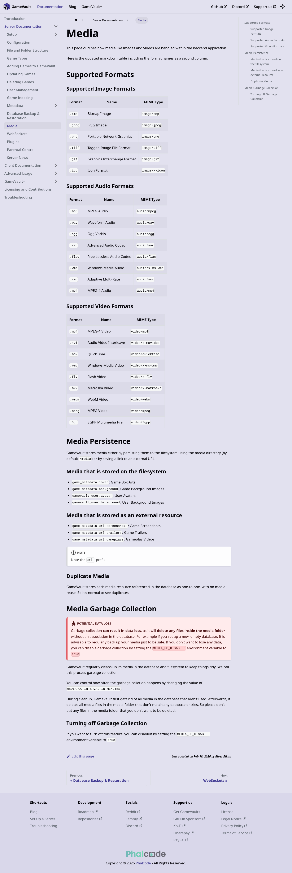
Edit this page (80, 756)
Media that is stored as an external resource (267, 72)
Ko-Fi (179, 825)
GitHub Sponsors (189, 818)
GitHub (219, 6)
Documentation (50, 6)
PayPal (180, 840)
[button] (31, 26)
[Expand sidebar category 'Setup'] (56, 34)
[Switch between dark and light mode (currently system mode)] (282, 6)
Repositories (90, 818)
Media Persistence (256, 53)
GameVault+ (92, 6)
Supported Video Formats (267, 46)
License (227, 811)
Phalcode (143, 863)
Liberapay (183, 832)
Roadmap (87, 811)
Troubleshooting (43, 825)
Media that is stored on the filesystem (265, 61)
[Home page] (76, 20)
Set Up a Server (42, 818)
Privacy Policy (234, 825)
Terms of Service (236, 832)
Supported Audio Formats (267, 40)
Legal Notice (233, 818)
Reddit (133, 811)
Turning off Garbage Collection (263, 96)
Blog (72, 6)
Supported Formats (257, 23)
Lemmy (134, 818)
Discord (240, 6)
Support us (265, 6)
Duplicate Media (261, 81)
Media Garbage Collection (261, 88)
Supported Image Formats (262, 31)
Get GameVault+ (186, 811)
